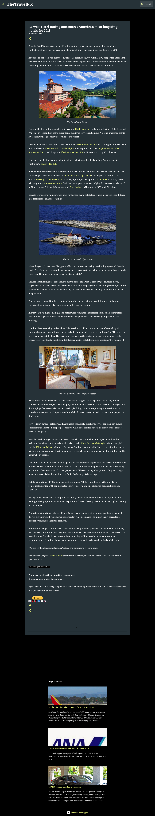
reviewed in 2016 (49, 164)
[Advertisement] (77, 656)
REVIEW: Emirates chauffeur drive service (64, 787)
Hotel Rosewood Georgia (93, 443)
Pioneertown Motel (53, 183)
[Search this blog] (140, 4)
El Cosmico (102, 179)
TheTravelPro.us (56, 555)
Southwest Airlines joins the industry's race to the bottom (71, 707)
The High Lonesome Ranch (49, 179)
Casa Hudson (76, 187)
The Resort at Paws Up (72, 152)
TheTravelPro (20, 4)
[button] (29, 38)
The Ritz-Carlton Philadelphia (59, 148)
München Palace (44, 447)
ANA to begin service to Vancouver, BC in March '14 (68, 748)
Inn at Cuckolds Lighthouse (77, 175)
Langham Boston (105, 148)
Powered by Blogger (77, 813)
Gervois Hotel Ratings (86, 144)
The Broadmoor (82, 129)
